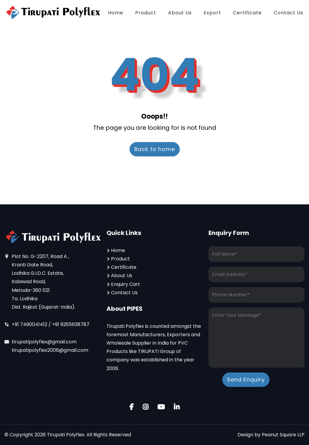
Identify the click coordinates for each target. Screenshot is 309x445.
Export (212, 12)
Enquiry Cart (125, 284)
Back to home (154, 149)
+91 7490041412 (30, 324)
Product (145, 12)
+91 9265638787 (70, 324)
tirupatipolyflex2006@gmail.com (50, 350)
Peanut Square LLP (283, 434)
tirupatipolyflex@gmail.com (44, 341)
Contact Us (288, 12)
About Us (180, 12)
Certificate (247, 12)
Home (115, 12)
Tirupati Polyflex (65, 434)
